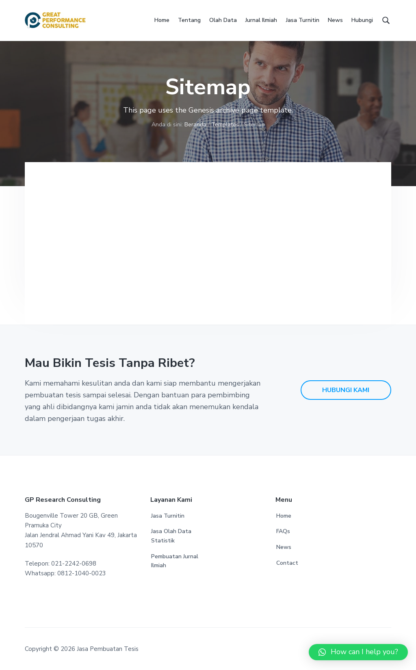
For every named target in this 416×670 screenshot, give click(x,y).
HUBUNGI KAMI (345, 390)
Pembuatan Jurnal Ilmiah (174, 561)
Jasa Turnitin (167, 516)
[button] (358, 652)
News (283, 547)
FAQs (283, 531)
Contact (287, 563)
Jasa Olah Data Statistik (171, 535)
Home (283, 516)
